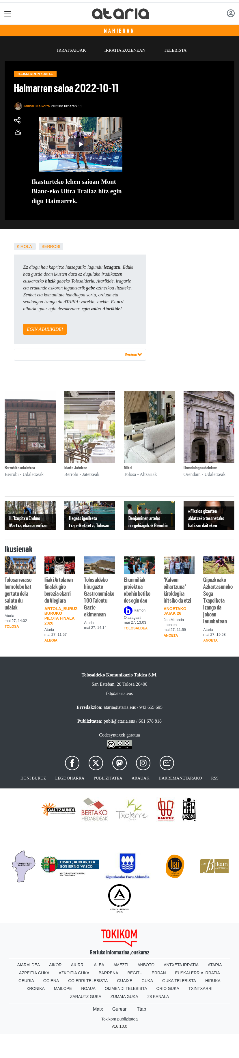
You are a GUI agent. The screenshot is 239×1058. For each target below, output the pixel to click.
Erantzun (133, 354)
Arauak (141, 778)
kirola (24, 246)
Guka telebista (179, 980)
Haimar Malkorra (36, 106)
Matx (98, 1009)
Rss (215, 778)
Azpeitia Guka (34, 973)
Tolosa (12, 627)
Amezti (120, 964)
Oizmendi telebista (126, 988)
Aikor (55, 964)
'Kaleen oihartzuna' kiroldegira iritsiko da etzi (177, 590)
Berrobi (51, 246)
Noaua (88, 988)
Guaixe (124, 980)
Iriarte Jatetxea (75, 467)
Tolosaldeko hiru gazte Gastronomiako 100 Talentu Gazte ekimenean (99, 597)
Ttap (141, 1009)
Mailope (63, 988)
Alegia (50, 640)
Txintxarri (200, 988)
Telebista (175, 50)
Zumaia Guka (124, 996)
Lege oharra (69, 778)
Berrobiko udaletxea (20, 467)
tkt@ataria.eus (119, 693)
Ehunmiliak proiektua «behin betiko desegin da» (137, 590)
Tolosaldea (135, 628)
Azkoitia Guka (74, 973)
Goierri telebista (88, 980)
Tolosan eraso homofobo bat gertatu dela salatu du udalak (18, 593)
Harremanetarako (180, 778)
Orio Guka (167, 988)
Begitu (134, 973)
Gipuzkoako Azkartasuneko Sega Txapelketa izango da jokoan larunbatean (218, 600)
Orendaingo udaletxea (201, 467)
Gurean (120, 1009)
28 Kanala (158, 996)
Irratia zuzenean (124, 50)
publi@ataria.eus (119, 721)
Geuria (26, 980)
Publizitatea (108, 778)
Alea (99, 964)
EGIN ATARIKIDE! (45, 329)
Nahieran (119, 30)
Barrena (108, 973)
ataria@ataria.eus (120, 707)
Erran (159, 973)
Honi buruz (33, 778)
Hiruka (213, 980)
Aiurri (78, 964)
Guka (147, 980)
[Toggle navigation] (8, 14)
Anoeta (171, 635)
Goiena (51, 980)
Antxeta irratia (181, 964)
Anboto (145, 964)
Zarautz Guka (85, 996)
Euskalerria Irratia (197, 973)
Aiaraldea (28, 964)
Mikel (128, 467)
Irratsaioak (71, 50)
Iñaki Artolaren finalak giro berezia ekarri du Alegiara (58, 590)
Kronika (36, 988)
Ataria (215, 964)
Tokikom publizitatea (119, 1019)
